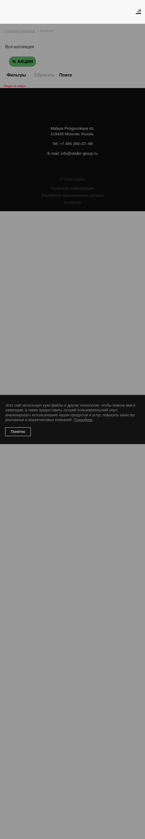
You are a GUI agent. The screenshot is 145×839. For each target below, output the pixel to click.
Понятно (18, 432)
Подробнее (83, 420)
